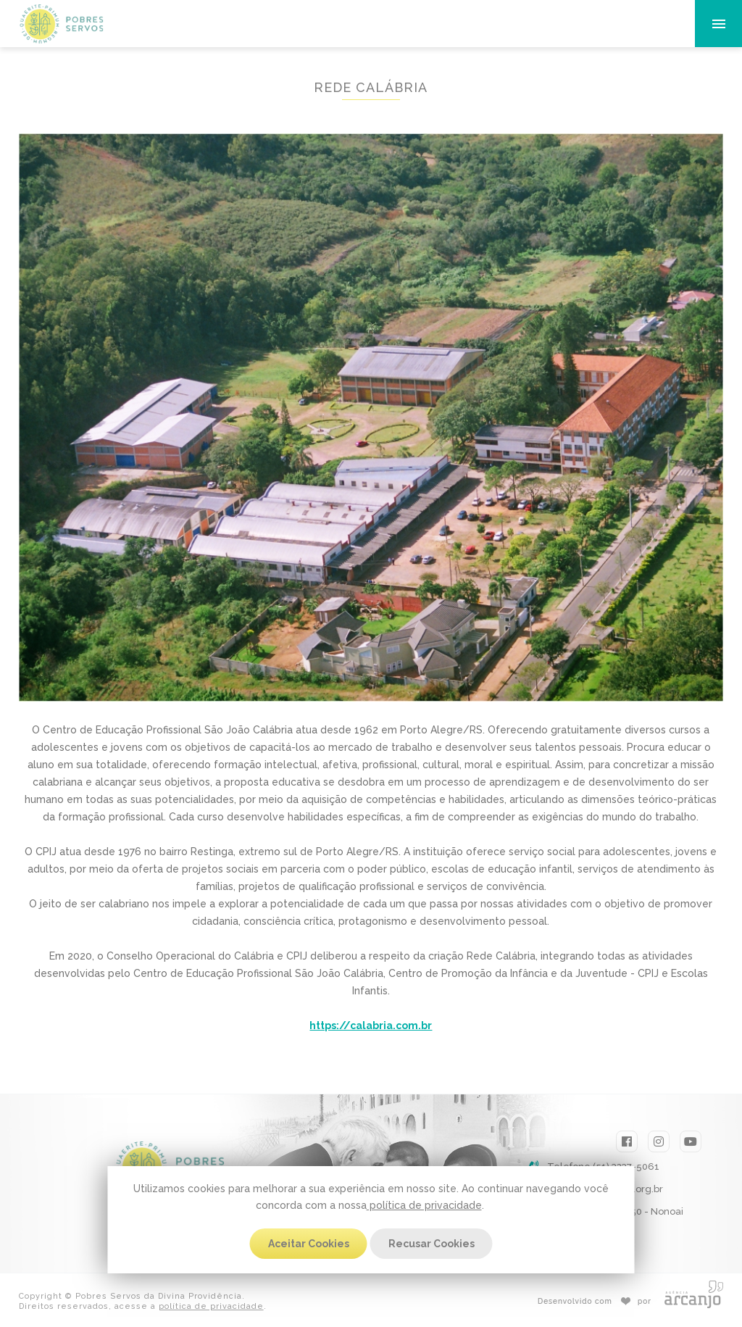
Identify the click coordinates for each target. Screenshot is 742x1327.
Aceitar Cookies (308, 1243)
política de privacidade (424, 1205)
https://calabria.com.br (370, 1025)
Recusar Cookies (431, 1243)
